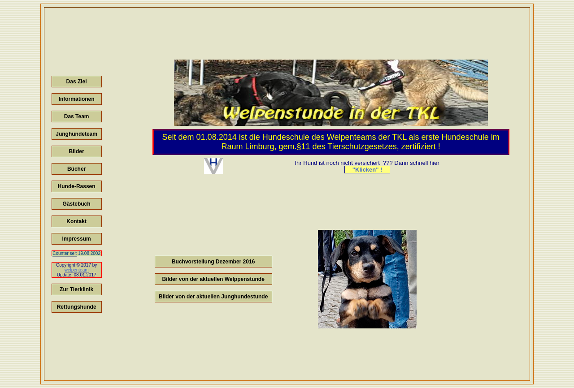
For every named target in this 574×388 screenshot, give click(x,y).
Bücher (76, 169)
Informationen (77, 99)
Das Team (76, 116)
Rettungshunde (76, 307)
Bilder (76, 151)
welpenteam (77, 269)
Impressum (76, 239)
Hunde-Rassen (77, 186)
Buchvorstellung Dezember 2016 (213, 262)
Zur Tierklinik (76, 289)
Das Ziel (76, 81)
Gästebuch (77, 204)
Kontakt (76, 221)
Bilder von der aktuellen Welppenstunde (213, 279)
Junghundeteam (76, 134)
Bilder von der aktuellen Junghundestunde (213, 296)
